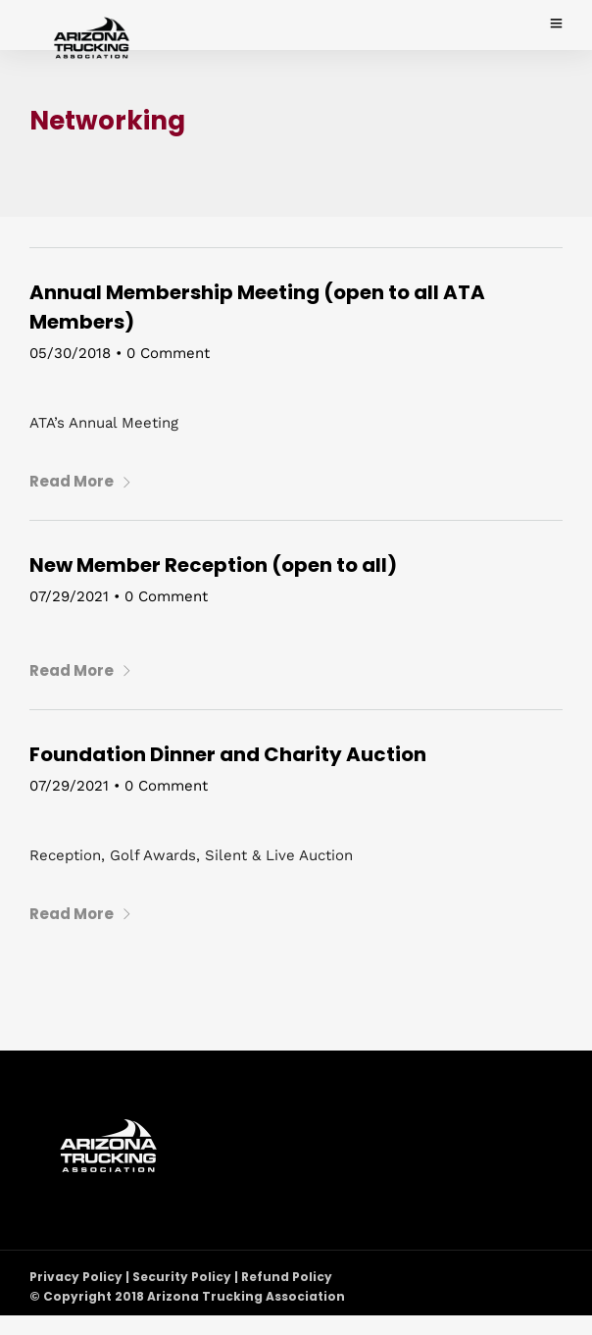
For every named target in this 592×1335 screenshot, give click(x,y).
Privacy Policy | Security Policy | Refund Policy (180, 1276)
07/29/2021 (69, 596)
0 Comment (168, 353)
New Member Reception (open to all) (213, 565)
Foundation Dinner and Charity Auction (227, 754)
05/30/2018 (70, 353)
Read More (80, 481)
